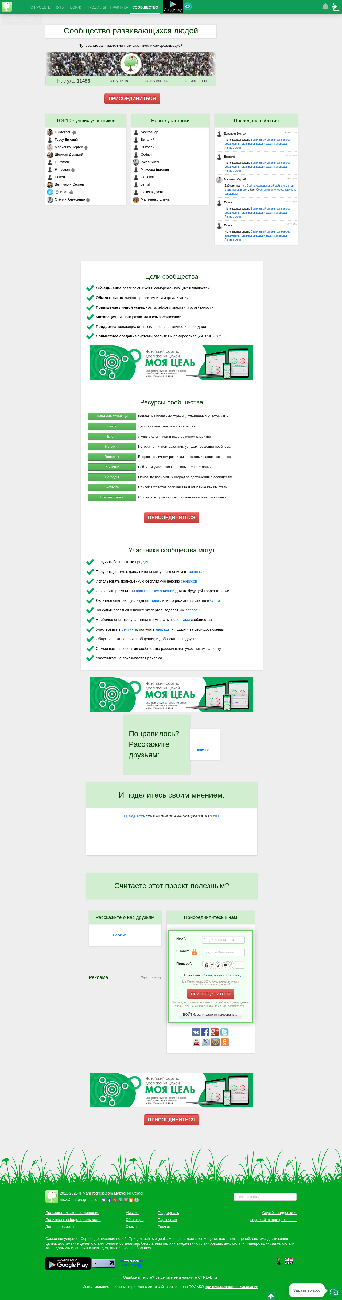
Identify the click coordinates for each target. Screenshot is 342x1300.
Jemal (141, 184)
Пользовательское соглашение (72, 1213)
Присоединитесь (134, 816)
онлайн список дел (91, 1248)
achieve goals (155, 1238)
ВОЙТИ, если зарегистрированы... (210, 1014)
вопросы (192, 610)
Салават (143, 177)
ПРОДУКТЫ (96, 7)
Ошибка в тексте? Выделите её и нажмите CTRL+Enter (171, 1277)
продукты (143, 562)
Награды (112, 477)
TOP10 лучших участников (85, 120)
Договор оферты (59, 1226)
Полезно (202, 750)
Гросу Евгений (62, 140)
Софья (142, 154)
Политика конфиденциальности (73, 1219)
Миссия (132, 1213)
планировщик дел (214, 1243)
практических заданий (155, 591)
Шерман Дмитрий (65, 154)
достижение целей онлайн (81, 1243)
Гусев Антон (146, 162)
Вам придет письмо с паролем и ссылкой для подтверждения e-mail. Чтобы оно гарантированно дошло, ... (210, 1004)
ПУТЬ (59, 7)
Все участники (111, 497)
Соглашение (212, 975)
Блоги (111, 436)
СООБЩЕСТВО (145, 7)
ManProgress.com (98, 1193)
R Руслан (58, 169)
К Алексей (59, 132)
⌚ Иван (57, 192)
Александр (145, 132)
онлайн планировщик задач (256, 1243)
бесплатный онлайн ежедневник (169, 1243)
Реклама (165, 1226)
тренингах (195, 572)
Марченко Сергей (65, 147)
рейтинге (129, 629)
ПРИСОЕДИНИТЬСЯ (132, 98)
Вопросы (112, 457)
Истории (112, 447)
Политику (234, 975)
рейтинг (214, 816)
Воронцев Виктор (231, 133)
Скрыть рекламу (151, 977)
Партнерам (167, 1219)
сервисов (189, 581)
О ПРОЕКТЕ (40, 7)
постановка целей (234, 1238)
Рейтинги (111, 467)
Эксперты (112, 487)
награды (163, 629)
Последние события (256, 120)
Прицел (135, 1238)
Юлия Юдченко (149, 192)
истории (152, 600)
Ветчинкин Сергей (65, 184)
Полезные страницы (112, 416)
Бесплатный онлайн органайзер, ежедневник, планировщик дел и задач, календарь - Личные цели (258, 143)
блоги (215, 600)
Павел (56, 177)
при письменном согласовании (231, 1287)
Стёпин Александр (66, 199)
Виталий (143, 140)
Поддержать (168, 1213)
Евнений (225, 156)
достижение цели (202, 1238)
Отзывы (132, 1226)
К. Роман (58, 162)
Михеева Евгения (151, 169)
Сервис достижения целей (103, 1238)
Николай (144, 147)
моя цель (177, 1238)
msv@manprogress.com (80, 1199)
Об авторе (134, 1219)
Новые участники (170, 120)
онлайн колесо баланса (130, 1248)
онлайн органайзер (122, 1243)
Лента (112, 426)
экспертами (180, 620)
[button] (334, 1292)
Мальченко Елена (151, 199)
